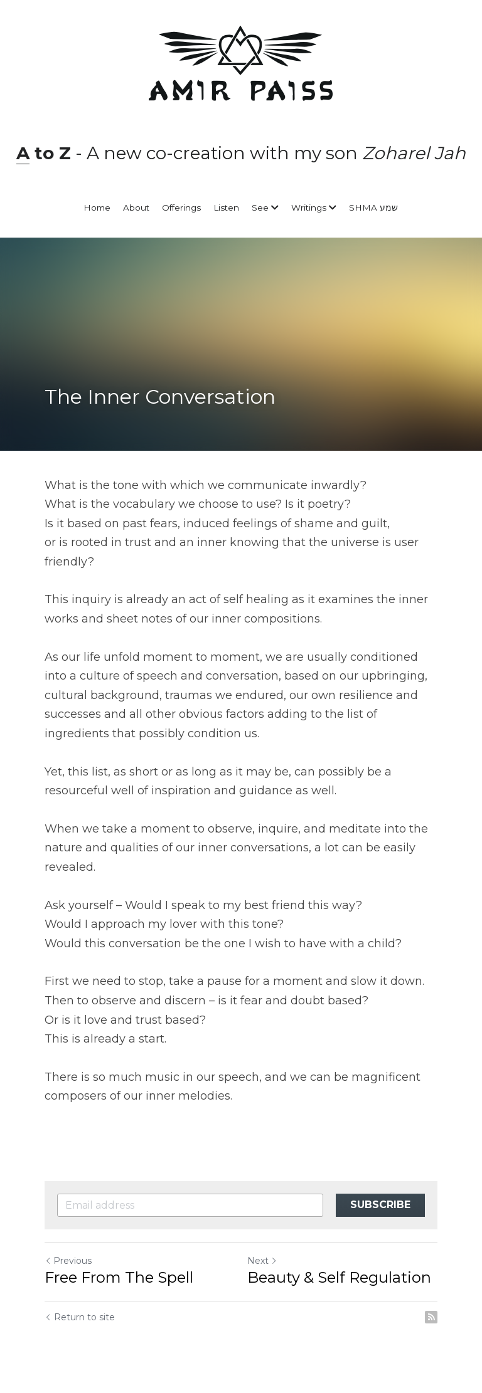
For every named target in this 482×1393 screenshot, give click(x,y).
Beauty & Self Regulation (339, 1277)
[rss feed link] (431, 1317)
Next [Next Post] (262, 1260)
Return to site (80, 1317)
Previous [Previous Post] (68, 1260)
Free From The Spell (119, 1277)
